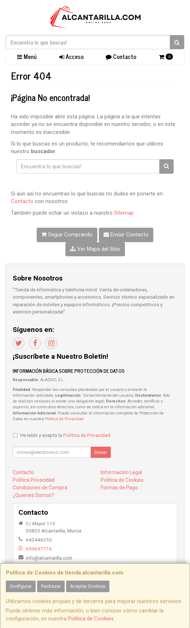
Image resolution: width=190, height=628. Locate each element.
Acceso (71, 56)
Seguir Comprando (67, 234)
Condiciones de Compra (40, 487)
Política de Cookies (91, 618)
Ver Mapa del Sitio (95, 249)
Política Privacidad (33, 480)
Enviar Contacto (126, 234)
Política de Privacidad (64, 419)
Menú (27, 56)
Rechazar (51, 586)
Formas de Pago (119, 487)
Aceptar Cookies (87, 586)
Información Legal (121, 472)
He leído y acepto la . (65, 435)
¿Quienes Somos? (33, 495)
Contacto (121, 56)
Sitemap (124, 213)
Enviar (100, 452)
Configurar (21, 586)
